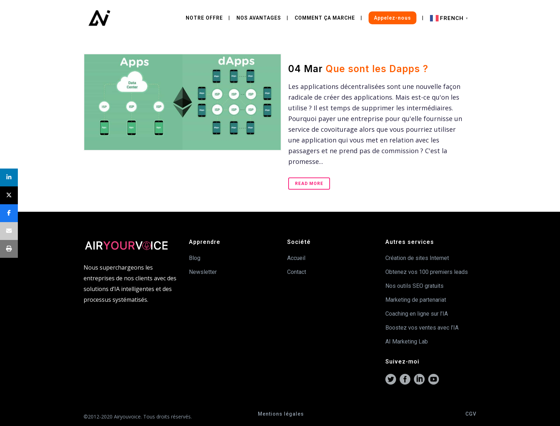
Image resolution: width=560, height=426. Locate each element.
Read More (309, 183)
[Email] (9, 231)
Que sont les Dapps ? (377, 68)
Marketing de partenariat (415, 299)
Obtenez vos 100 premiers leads (426, 272)
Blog (194, 258)
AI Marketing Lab (406, 341)
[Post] (9, 195)
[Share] (9, 177)
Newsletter (203, 272)
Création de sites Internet (417, 258)
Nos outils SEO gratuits (414, 285)
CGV (470, 414)
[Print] (9, 249)
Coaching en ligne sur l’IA (416, 313)
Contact (296, 272)
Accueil (296, 258)
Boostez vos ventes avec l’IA (422, 327)
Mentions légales (281, 414)
